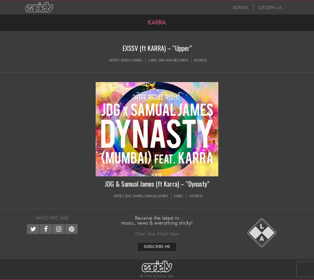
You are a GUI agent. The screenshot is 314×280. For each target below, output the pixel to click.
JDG (128, 196)
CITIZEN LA (270, 7)
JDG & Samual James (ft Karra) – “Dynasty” (157, 184)
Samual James (156, 196)
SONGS (240, 7)
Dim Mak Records (173, 60)
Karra (137, 60)
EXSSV (126, 60)
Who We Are (52, 218)
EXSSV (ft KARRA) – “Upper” (157, 48)
